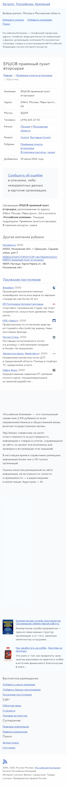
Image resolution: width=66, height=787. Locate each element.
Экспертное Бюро (13, 353)
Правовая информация (16, 726)
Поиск (6, 24)
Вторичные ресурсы (33, 152)
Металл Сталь (11, 337)
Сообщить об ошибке (25, 175)
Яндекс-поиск (11, 743)
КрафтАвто (32, 353)
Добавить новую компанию (19, 684)
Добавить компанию (39, 20)
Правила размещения (15, 732)
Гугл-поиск (9, 748)
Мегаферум (9, 245)
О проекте (9, 711)
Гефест (13, 321)
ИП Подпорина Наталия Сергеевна (23, 304)
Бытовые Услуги (40, 137)
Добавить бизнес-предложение (22, 690)
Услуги (25, 137)
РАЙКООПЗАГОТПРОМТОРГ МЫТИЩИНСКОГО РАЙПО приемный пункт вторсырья (30, 258)
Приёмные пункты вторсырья (34, 75)
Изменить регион (13, 20)
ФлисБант (8, 287)
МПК (5, 321)
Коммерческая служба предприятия (38, 621)
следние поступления (22, 280)
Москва (25, 126)
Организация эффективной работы (37, 623)
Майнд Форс (10, 370)
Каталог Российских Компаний (26, 4)
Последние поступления (17, 695)
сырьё (51, 152)
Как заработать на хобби (31, 648)
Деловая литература (15, 716)
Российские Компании (47, 768)
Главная (7, 75)
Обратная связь (12, 705)
